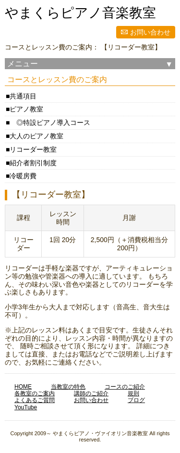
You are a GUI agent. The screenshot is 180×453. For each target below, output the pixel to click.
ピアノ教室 (26, 109)
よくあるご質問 (34, 400)
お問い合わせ (150, 32)
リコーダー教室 (33, 149)
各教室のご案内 (34, 393)
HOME (23, 386)
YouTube (25, 407)
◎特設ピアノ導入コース (50, 122)
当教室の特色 (68, 386)
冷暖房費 (23, 176)
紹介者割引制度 (33, 163)
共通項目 (23, 96)
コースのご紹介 (125, 386)
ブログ (136, 400)
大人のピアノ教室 (36, 136)
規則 (133, 393)
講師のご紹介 (91, 393)
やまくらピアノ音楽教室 (80, 12)
